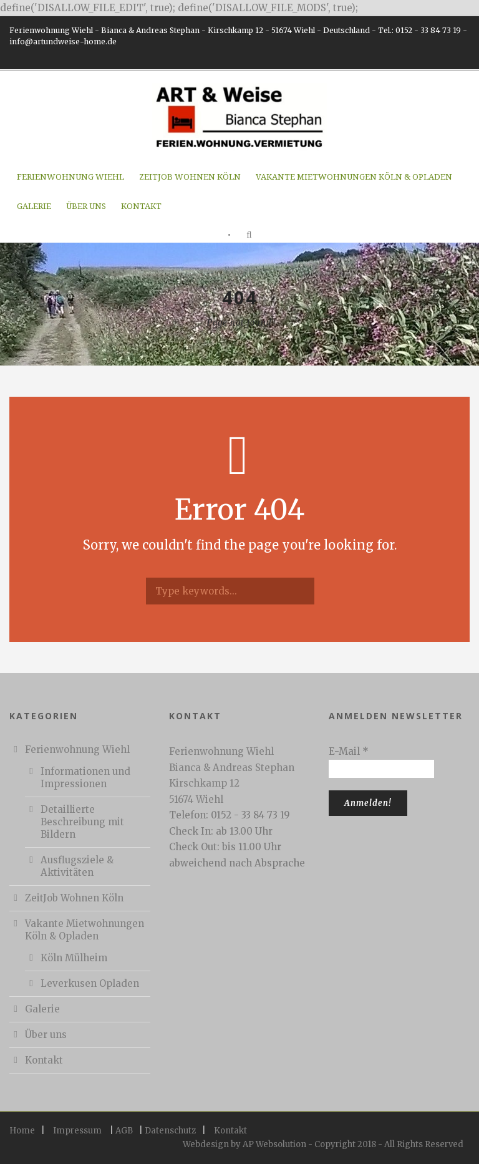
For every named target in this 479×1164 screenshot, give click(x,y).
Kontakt (141, 206)
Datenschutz (170, 1130)
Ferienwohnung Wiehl (70, 177)
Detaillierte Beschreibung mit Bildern (82, 821)
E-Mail (349, 751)
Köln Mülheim (74, 958)
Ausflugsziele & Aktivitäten (77, 866)
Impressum (77, 1130)
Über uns (86, 206)
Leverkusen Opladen (90, 983)
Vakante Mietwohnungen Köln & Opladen (354, 177)
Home (22, 1130)
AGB (124, 1130)
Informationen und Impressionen (85, 777)
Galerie (34, 206)
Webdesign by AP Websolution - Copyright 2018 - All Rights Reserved (323, 1144)
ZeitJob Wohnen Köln (190, 177)
